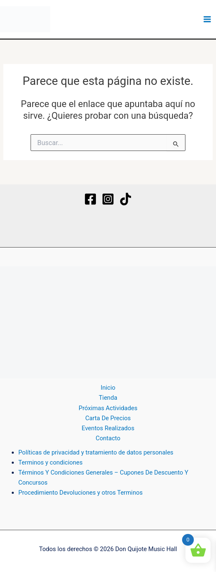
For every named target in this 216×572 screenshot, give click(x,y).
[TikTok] (125, 199)
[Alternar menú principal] (207, 19)
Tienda (108, 397)
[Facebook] (90, 199)
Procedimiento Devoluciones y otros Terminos (80, 492)
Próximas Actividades (108, 408)
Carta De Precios (108, 418)
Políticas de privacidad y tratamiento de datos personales (95, 452)
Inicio (107, 387)
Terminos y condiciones (50, 462)
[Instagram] (108, 199)
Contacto (107, 438)
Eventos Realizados (108, 428)
